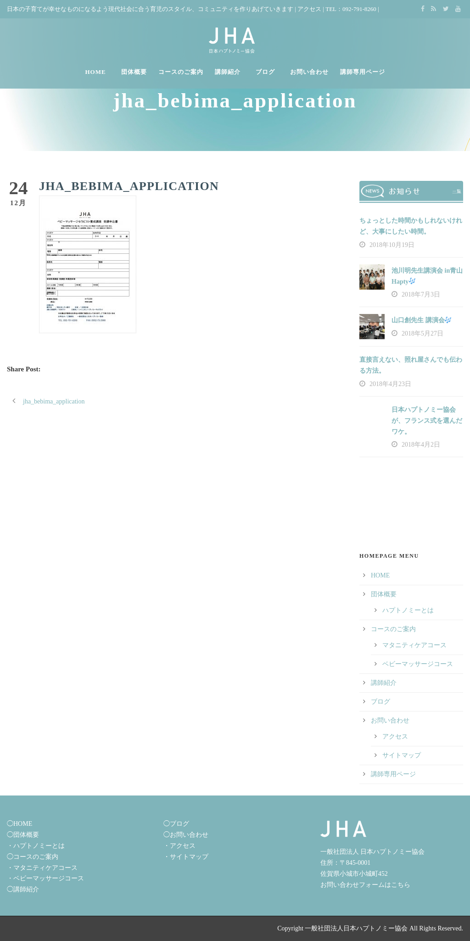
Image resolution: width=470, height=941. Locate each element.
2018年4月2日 (421, 444)
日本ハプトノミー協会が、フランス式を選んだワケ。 (427, 420)
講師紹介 (228, 71)
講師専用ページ (362, 71)
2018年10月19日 (391, 244)
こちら (400, 884)
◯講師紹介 (23, 889)
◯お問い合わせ (185, 834)
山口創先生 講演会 (421, 320)
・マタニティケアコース (42, 867)
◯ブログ (176, 823)
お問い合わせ (309, 71)
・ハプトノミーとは (36, 845)
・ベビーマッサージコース (45, 878)
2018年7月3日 (421, 294)
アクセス (309, 9)
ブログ (265, 71)
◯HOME (19, 823)
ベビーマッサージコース (417, 664)
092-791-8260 (359, 9)
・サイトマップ (185, 856)
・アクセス (179, 845)
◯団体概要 (23, 834)
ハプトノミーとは (408, 610)
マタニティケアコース (414, 645)
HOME (95, 71)
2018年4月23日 (390, 384)
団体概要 (134, 71)
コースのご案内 (180, 71)
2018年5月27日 (422, 333)
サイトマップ (401, 755)
